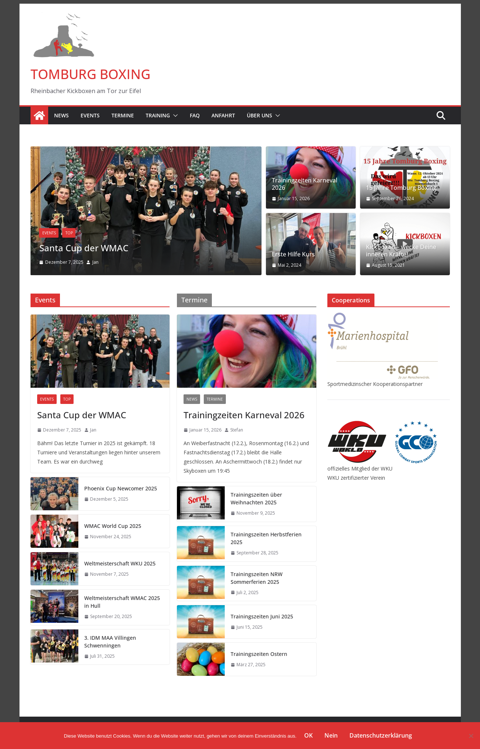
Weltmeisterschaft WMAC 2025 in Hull (122, 601)
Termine (122, 115)
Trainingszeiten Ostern (259, 653)
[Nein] (470, 735)
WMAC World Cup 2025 (112, 525)
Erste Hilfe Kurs (293, 254)
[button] (174, 115)
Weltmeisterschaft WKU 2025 (120, 563)
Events (90, 115)
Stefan (236, 430)
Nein (331, 735)
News (61, 115)
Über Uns (259, 115)
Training (158, 115)
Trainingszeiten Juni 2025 (262, 616)
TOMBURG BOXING (90, 74)
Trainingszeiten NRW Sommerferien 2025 (256, 578)
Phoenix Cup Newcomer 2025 (120, 488)
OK (308, 735)
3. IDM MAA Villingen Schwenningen (110, 641)
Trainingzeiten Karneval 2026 (304, 184)
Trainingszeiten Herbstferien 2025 (266, 538)
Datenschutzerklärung (380, 735)
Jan (95, 262)
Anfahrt (223, 115)
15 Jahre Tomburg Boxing (401, 188)
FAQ (195, 115)
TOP (69, 233)
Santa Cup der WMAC (83, 248)
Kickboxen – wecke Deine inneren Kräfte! (401, 251)
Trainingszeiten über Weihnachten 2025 (256, 498)
